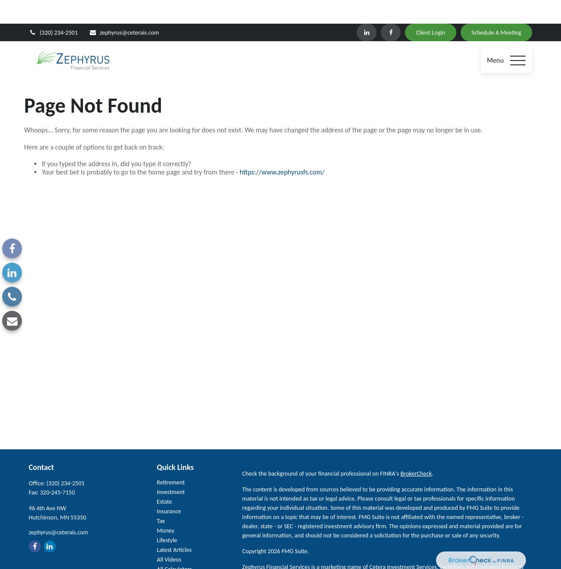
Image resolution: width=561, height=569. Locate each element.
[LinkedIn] (366, 9)
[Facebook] (391, 9)
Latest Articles (174, 526)
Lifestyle (167, 516)
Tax (161, 497)
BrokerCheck (416, 449)
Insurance (169, 487)
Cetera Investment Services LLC (321, 552)
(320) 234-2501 (53, 9)
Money (165, 506)
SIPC (391, 552)
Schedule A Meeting (497, 9)
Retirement (171, 458)
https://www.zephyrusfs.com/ (282, 148)
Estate (164, 477)
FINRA (406, 552)
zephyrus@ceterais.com (124, 9)
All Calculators (174, 545)
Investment (171, 468)
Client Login (430, 9)
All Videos (169, 535)
